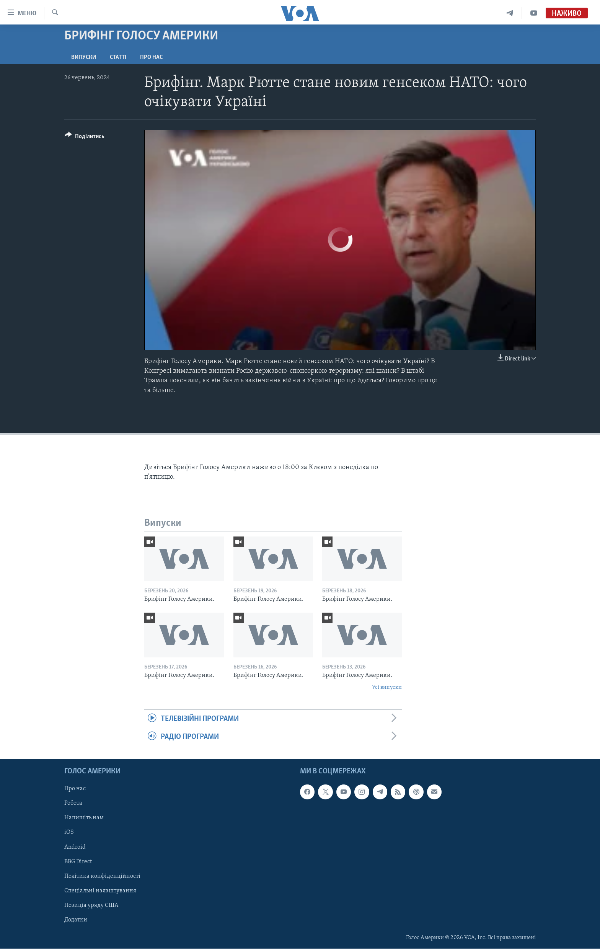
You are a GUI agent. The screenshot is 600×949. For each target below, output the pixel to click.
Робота (73, 804)
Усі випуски (387, 687)
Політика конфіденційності (102, 876)
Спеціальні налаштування (100, 891)
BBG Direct (78, 862)
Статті (118, 57)
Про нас (151, 57)
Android (75, 847)
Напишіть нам (84, 818)
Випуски (83, 57)
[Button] (84, 137)
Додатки (75, 920)
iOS (69, 833)
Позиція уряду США (91, 905)
